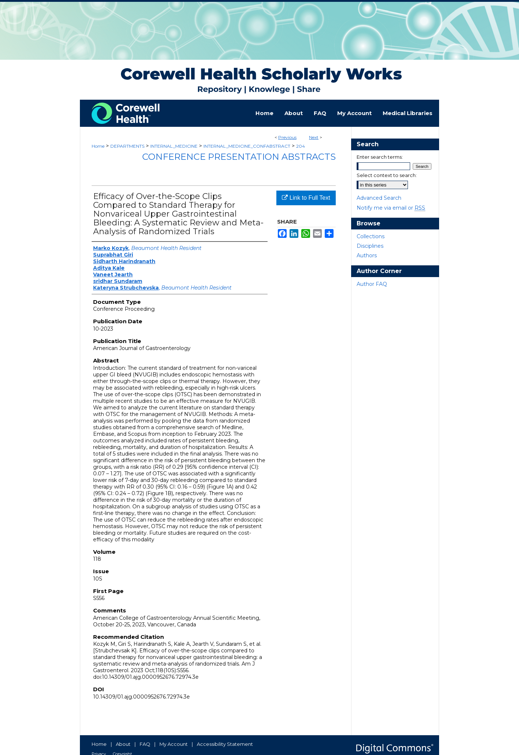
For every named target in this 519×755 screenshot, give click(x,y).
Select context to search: (387, 175)
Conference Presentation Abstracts (239, 156)
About (123, 744)
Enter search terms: (380, 157)
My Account (173, 744)
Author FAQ (372, 284)
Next (314, 137)
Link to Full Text (306, 198)
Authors (367, 255)
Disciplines (370, 246)
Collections (370, 236)
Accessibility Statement (225, 744)
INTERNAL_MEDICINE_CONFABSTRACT (246, 146)
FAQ (145, 744)
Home (98, 146)
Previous (287, 137)
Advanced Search (379, 198)
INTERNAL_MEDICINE (174, 146)
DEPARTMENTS (127, 146)
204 (300, 146)
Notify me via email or (391, 208)
